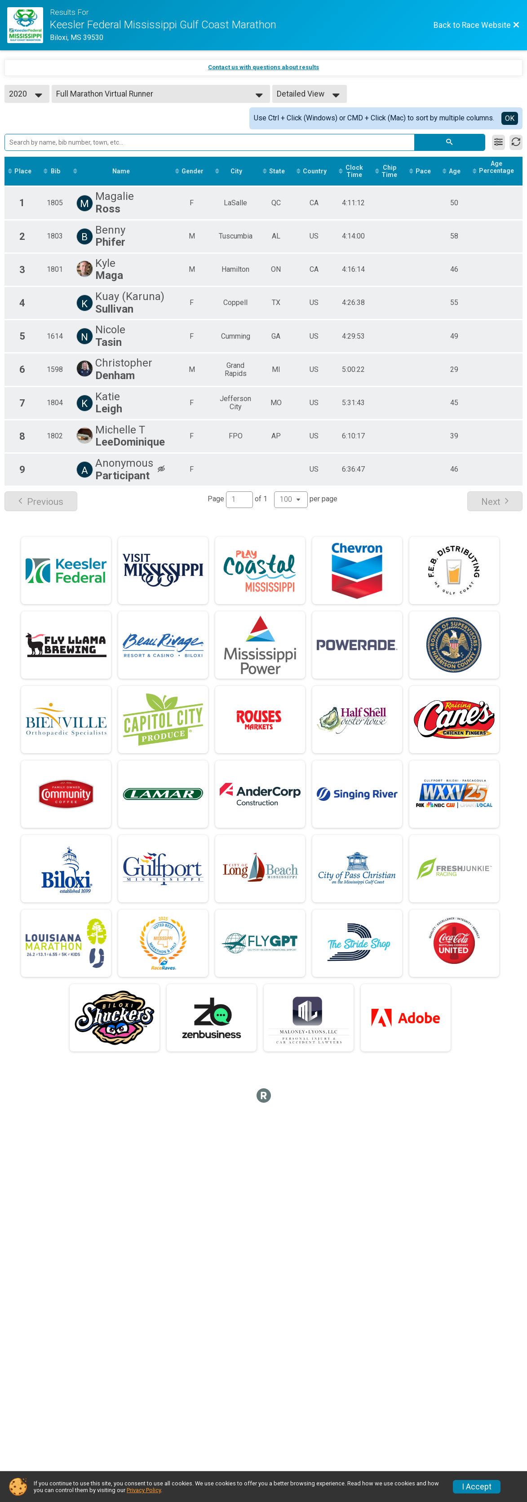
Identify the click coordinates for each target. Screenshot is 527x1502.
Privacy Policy (144, 1490)
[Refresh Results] (516, 142)
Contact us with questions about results (263, 67)
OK (509, 118)
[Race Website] (28, 25)
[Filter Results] (498, 142)
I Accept (477, 1486)
